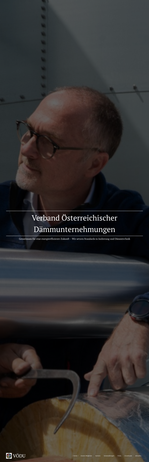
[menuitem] (75, 455)
